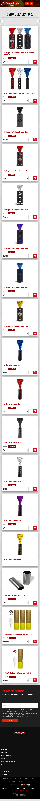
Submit (10, 721)
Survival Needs (5, 771)
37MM (2, 743)
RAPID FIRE (4, 749)
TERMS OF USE (29, 779)
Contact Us (14, 784)
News (21, 782)
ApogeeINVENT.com (21, 791)
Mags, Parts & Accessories (8, 761)
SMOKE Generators (20, 14)
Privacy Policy (11, 782)
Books (2, 765)
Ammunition (4, 752)
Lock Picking (4, 774)
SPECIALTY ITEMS (5, 746)
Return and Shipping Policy (12, 779)
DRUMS (3, 758)
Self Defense (4, 768)
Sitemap (28, 782)
